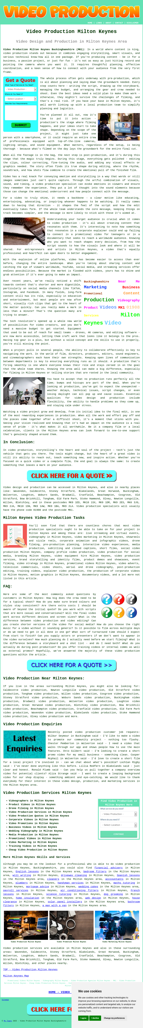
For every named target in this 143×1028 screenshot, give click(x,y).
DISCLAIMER (132, 23)
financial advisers (108, 867)
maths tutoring (124, 883)
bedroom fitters (94, 871)
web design (93, 898)
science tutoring (58, 894)
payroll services (15, 890)
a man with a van (54, 905)
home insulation (27, 898)
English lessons (27, 871)
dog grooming (113, 894)
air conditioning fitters (79, 890)
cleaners (53, 879)
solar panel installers (65, 901)
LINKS (99, 23)
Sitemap (5, 1000)
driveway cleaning (74, 875)
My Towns (8, 1021)
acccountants (114, 879)
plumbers (22, 883)
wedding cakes (88, 886)
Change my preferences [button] (114, 1018)
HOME (90, 23)
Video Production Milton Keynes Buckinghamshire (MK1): (44, 49)
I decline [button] (95, 1018)
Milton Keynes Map (16, 975)
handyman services (71, 883)
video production (51, 716)
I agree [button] (83, 1018)
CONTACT (119, 23)
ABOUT (108, 23)
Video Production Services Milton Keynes (47, 793)
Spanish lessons (128, 875)
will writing (22, 875)
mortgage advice (37, 886)
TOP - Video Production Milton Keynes (30, 969)
